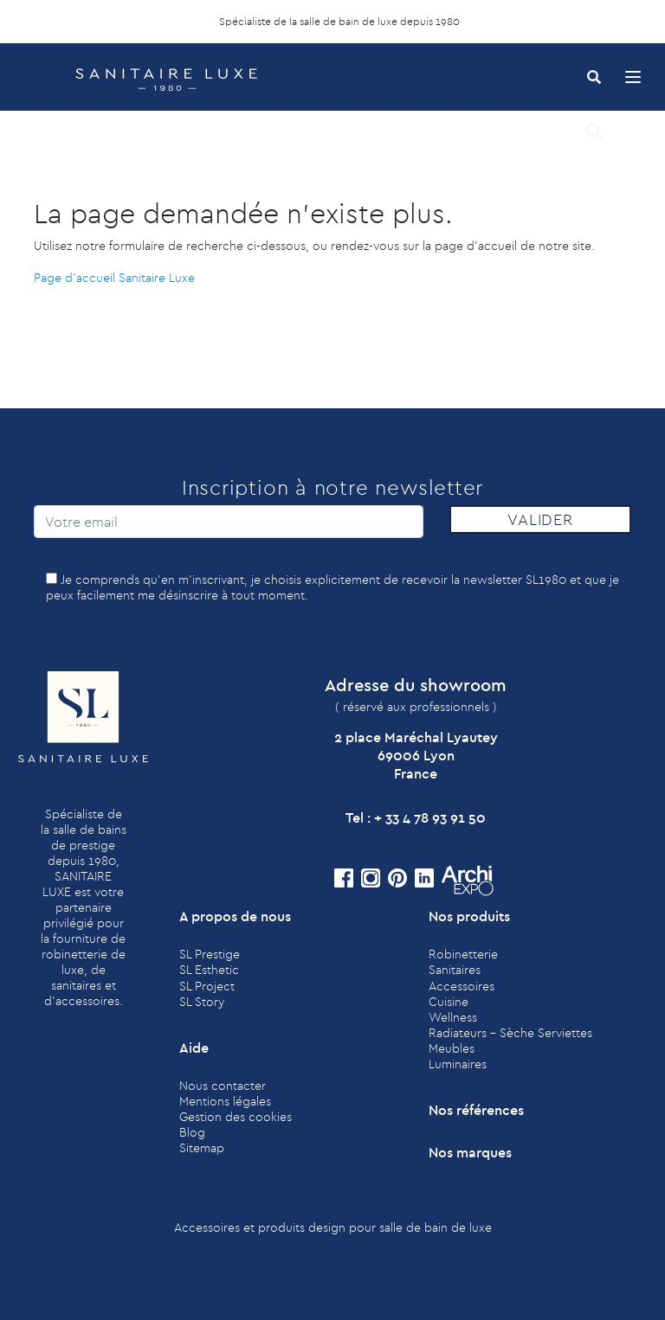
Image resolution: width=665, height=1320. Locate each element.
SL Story (201, 1001)
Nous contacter (222, 1085)
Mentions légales (225, 1101)
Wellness (453, 1017)
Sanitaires (455, 969)
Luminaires (458, 1064)
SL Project (207, 986)
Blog (192, 1132)
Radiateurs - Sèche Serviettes (510, 1033)
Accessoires (461, 986)
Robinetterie (463, 954)
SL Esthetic (209, 969)
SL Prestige (209, 954)
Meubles (452, 1048)
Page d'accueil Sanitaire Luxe (114, 277)
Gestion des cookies (235, 1117)
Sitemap (201, 1148)
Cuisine (448, 1001)
